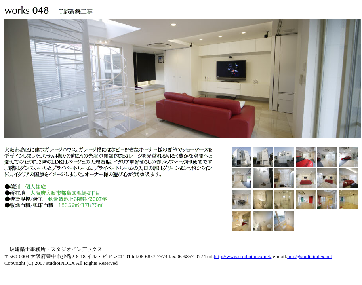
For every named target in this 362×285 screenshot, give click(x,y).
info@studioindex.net (309, 256)
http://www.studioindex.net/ (242, 256)
